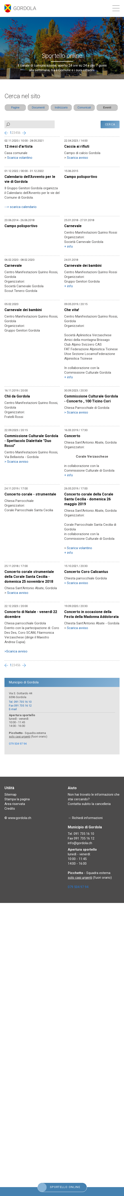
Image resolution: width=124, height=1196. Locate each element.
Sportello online (59, 1187)
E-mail (13, 709)
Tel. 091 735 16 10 (20, 701)
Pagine (15, 107)
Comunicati (84, 107)
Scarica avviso (77, 158)
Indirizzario (61, 107)
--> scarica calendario (20, 207)
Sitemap (10, 795)
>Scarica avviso (15, 651)
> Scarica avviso (76, 412)
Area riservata (14, 804)
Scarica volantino (19, 158)
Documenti (38, 107)
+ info (68, 246)
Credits (9, 809)
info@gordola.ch (80, 843)
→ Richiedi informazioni (85, 818)
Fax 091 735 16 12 (20, 705)
